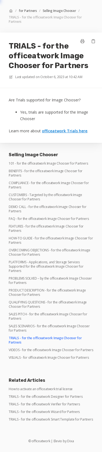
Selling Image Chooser (59, 11)
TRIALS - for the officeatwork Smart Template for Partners (51, 419)
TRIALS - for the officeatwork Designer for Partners (46, 397)
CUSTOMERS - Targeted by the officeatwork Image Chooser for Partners (45, 197)
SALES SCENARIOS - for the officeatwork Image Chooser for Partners (49, 328)
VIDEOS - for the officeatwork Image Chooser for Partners (51, 350)
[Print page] (82, 41)
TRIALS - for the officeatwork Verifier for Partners (44, 404)
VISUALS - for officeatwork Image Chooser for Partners (49, 357)
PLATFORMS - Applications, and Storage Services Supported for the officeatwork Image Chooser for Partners (46, 266)
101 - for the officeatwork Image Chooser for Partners (48, 163)
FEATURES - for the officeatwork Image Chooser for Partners (46, 228)
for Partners (28, 11)
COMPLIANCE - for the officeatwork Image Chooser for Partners (49, 185)
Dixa (70, 441)
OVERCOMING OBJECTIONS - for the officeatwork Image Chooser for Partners (49, 252)
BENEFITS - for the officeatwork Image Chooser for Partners (45, 173)
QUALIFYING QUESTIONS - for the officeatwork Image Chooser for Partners (48, 304)
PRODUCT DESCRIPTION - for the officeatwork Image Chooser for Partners (47, 292)
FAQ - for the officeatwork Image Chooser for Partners (49, 219)
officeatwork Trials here (64, 130)
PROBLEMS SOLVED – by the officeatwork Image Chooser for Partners (50, 280)
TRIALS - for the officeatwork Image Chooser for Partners (45, 19)
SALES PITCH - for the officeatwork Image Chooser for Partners (48, 316)
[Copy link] (93, 41)
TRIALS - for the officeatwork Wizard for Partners (44, 412)
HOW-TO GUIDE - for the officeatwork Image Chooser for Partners (51, 240)
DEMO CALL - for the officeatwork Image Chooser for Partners (47, 209)
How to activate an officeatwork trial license (41, 389)
